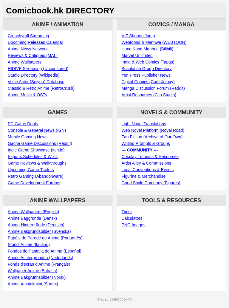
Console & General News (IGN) (37, 130)
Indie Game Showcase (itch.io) (36, 150)
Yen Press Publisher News (146, 75)
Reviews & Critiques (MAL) (33, 55)
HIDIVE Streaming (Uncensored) (38, 68)
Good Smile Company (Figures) (151, 182)
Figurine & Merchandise (144, 176)
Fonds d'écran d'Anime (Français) (39, 264)
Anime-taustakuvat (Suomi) (33, 283)
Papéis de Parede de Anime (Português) (45, 238)
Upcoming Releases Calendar (35, 42)
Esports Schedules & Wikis (33, 156)
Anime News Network (28, 49)
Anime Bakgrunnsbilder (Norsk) (37, 277)
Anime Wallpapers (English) (33, 211)
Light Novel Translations (144, 123)
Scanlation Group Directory (147, 68)
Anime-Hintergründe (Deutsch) (36, 224)
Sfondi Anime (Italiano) (29, 244)
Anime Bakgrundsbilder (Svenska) (39, 231)
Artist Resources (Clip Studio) (149, 94)
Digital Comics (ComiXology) (148, 81)
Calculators (132, 218)
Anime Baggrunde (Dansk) (32, 218)
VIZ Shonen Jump (138, 35)
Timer (127, 211)
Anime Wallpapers (24, 62)
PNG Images (134, 224)
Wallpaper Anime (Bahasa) (32, 270)
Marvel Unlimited (137, 55)
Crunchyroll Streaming (28, 35)
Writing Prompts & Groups (146, 143)
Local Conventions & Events (148, 169)
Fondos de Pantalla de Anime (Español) (44, 251)
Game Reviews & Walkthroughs (37, 163)
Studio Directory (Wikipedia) (34, 75)
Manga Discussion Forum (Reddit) (153, 88)
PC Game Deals (23, 123)
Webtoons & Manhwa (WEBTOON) (154, 42)
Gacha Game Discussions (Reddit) (40, 143)
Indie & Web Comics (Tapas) (148, 62)
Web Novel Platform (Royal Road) (153, 130)
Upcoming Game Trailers (31, 169)
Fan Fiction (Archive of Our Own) (152, 136)
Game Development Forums (34, 182)
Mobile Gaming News (27, 136)
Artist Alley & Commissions (146, 163)
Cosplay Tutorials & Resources (150, 156)
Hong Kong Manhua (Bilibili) (148, 49)
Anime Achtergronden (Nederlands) (40, 257)
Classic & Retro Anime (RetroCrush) (41, 88)
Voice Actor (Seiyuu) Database (36, 81)
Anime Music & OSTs (27, 94)
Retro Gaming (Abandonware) (36, 176)
